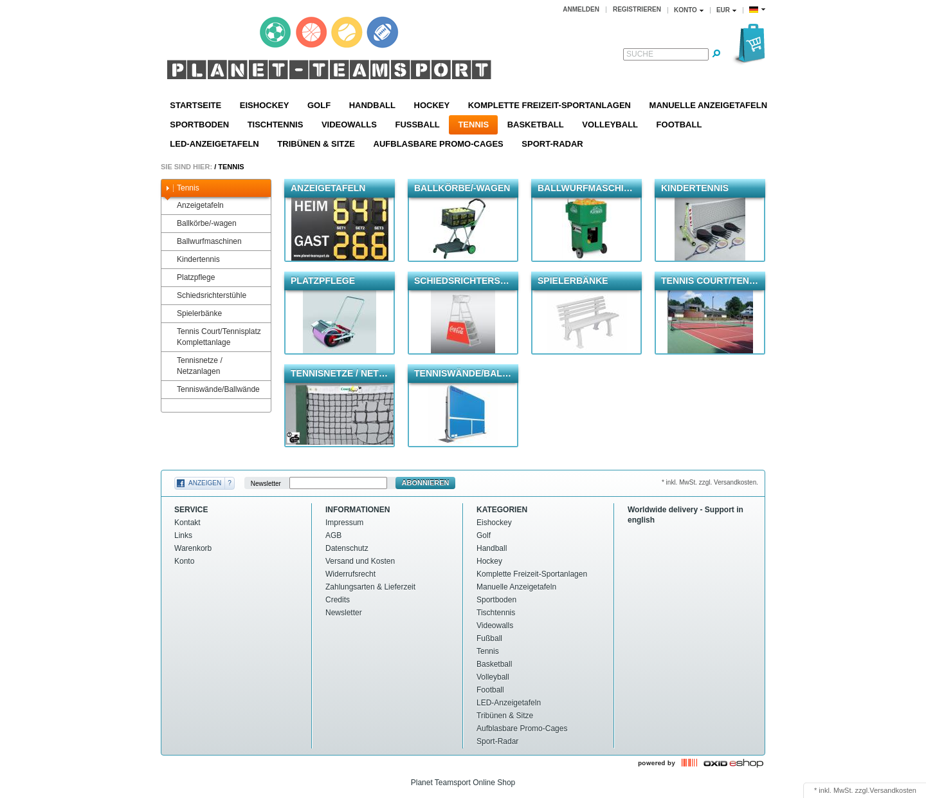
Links (183, 535)
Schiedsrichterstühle (205, 296)
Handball (372, 105)
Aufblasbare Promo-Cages (439, 144)
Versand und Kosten (360, 561)
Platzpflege (190, 278)
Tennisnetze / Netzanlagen (193, 366)
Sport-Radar (552, 144)
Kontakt (187, 522)
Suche (639, 54)
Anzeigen (204, 483)
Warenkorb (193, 548)
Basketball (535, 124)
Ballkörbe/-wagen (201, 223)
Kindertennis (192, 259)
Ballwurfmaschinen (203, 241)
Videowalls (349, 124)
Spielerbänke (193, 314)
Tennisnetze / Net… (339, 373)
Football (679, 124)
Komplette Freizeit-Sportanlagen (549, 105)
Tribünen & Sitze (316, 144)
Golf (319, 105)
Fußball (417, 124)
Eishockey (264, 105)
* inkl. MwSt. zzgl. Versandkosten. (710, 482)
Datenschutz (346, 548)
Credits (337, 599)
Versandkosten (892, 790)
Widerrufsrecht (350, 574)
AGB (333, 535)
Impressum (344, 522)
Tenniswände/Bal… (462, 373)
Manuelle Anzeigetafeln (708, 105)
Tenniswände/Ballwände (212, 389)
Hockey (432, 105)
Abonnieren (425, 483)
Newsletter (266, 483)
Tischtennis (276, 124)
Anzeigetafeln (194, 205)
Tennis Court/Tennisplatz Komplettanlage (213, 337)
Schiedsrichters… (461, 280)
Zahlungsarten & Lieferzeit (370, 586)
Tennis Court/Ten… (709, 280)
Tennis (473, 124)
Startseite (195, 105)
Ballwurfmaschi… (585, 188)
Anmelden (581, 9)
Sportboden (199, 124)
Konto (184, 561)
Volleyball (610, 124)
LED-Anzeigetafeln (214, 144)
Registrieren (637, 9)
